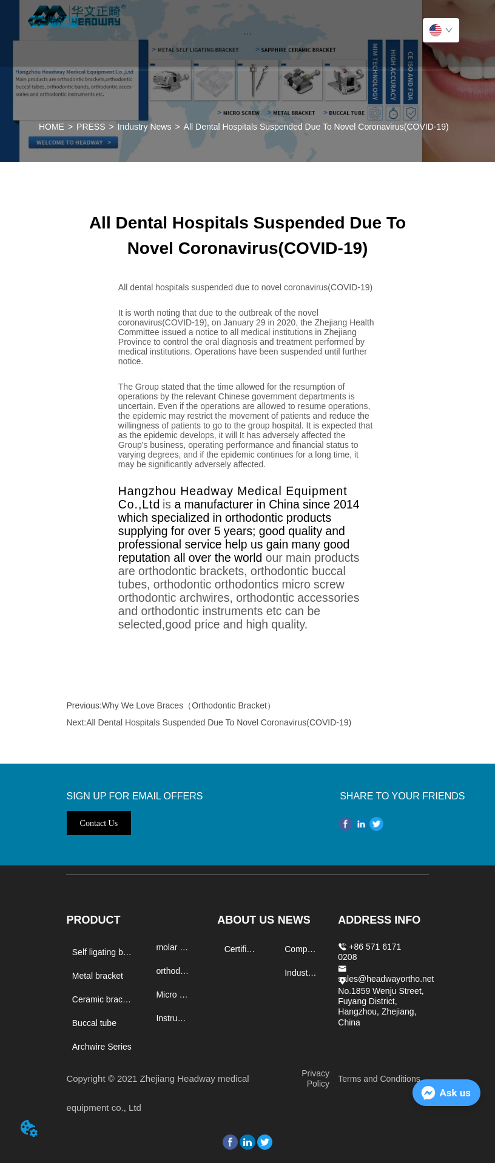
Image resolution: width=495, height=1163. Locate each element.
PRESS (90, 127)
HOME (51, 127)
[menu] (247, 33)
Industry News (145, 127)
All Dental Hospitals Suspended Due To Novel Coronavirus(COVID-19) (316, 127)
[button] (247, 33)
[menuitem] (247, 33)
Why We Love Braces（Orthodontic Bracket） (188, 705)
